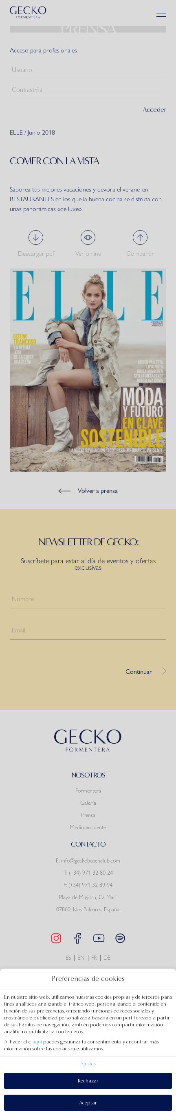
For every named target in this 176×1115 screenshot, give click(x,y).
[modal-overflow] (88, 557)
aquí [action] (37, 1042)
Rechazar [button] (88, 1081)
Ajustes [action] (88, 1064)
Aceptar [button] (88, 1103)
